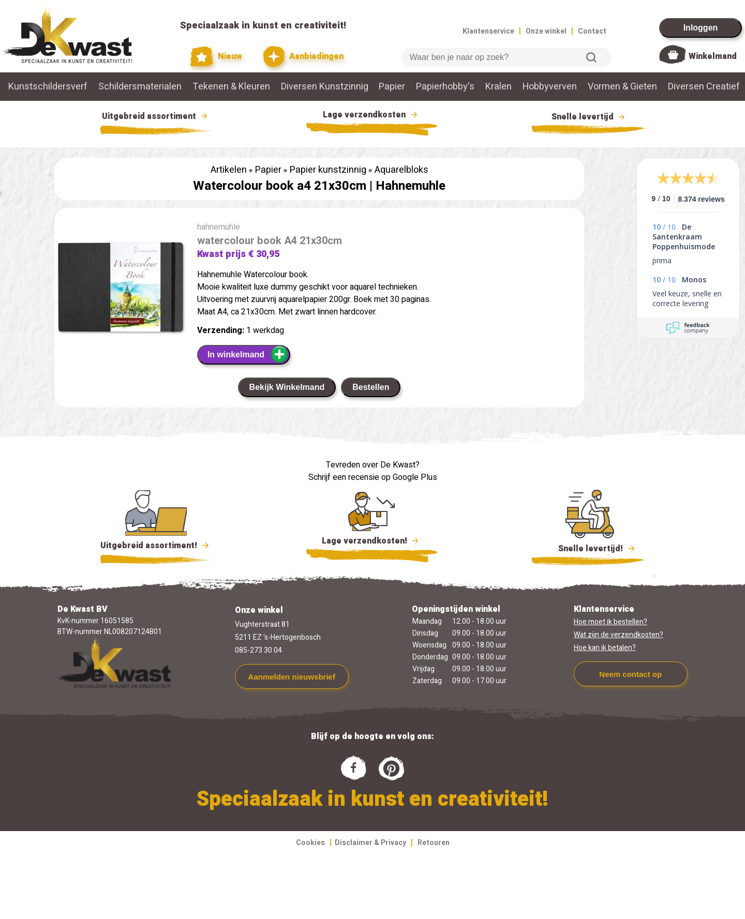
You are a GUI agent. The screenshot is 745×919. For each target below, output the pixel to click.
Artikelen (229, 170)
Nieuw (216, 57)
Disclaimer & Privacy (370, 842)
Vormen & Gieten (622, 87)
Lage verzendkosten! (371, 542)
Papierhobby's (445, 87)
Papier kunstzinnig (328, 170)
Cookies (310, 842)
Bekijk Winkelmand (287, 387)
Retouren (434, 842)
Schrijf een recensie (343, 477)
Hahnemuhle (410, 186)
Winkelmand (713, 56)
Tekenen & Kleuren (231, 87)
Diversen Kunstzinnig (324, 87)
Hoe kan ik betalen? (605, 647)
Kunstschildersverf (47, 87)
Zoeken (591, 57)
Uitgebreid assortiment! (156, 545)
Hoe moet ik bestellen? (610, 621)
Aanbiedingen (303, 56)
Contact (592, 31)
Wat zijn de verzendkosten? (618, 634)
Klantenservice (488, 31)
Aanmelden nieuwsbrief (291, 676)
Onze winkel (546, 31)
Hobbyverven (550, 87)
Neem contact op (630, 674)
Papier (392, 87)
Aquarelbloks (401, 170)
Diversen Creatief (704, 87)
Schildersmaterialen (140, 87)
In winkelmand (248, 354)
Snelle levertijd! (589, 547)
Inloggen (700, 27)
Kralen (498, 87)
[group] (120, 289)
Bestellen (370, 387)
